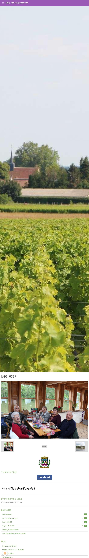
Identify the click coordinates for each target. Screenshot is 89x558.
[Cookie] (5, 553)
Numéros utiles (8, 553)
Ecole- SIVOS (44, 522)
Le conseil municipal (44, 518)
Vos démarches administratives (14, 533)
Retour (44, 446)
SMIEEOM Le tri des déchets (13, 550)
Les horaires (44, 514)
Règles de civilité (44, 526)
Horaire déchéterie (9, 546)
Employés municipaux (10, 530)
